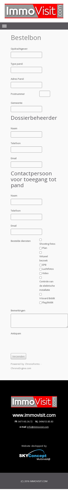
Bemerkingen (18, 310)
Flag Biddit (47, 302)
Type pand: (17, 63)
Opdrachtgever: (19, 48)
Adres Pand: (17, 78)
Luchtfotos (48, 269)
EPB (44, 264)
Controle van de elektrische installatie (47, 285)
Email (15, 158)
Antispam (16, 333)
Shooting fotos (47, 243)
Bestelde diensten (21, 241)
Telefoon (16, 143)
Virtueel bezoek (43, 258)
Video (45, 273)
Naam (16, 128)
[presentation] (38, 343)
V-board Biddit (47, 298)
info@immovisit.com (38, 426)
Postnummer (19, 94)
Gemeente (18, 103)
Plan (44, 248)
